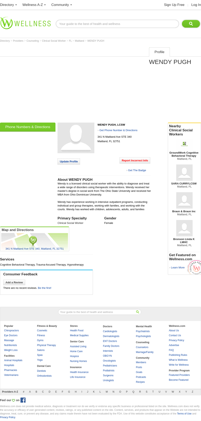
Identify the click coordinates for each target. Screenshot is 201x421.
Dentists (41, 371)
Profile (159, 52)
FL (70, 40)
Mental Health (144, 326)
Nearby (184, 130)
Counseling (33, 40)
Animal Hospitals (13, 360)
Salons (41, 350)
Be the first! (44, 287)
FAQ (171, 350)
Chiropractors (11, 330)
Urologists (108, 380)
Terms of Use (184, 413)
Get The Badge (137, 170)
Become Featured (178, 380)
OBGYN (107, 355)
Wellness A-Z (33, 5)
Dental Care (44, 366)
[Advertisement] (38, 83)
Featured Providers (179, 375)
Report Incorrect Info (135, 160)
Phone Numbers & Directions (27, 127)
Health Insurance (79, 372)
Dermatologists (111, 336)
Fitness (41, 335)
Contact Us (175, 335)
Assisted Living (78, 346)
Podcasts (141, 377)
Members (141, 362)
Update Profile (69, 161)
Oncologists (109, 360)
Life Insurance (77, 377)
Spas (40, 355)
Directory (7, 5)
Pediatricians (110, 365)
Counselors (142, 347)
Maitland (80, 40)
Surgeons (108, 375)
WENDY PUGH (95, 40)
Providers (18, 40)
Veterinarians (11, 375)
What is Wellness (178, 359)
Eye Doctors (10, 335)
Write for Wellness (179, 364)
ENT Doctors (110, 341)
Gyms (40, 340)
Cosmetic (42, 330)
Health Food (76, 330)
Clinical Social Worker (54, 40)
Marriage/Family (145, 352)
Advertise (174, 345)
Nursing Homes (78, 361)
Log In (196, 5)
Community (60, 5)
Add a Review (14, 282)
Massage (9, 340)
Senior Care (77, 341)
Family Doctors (111, 346)
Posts (139, 367)
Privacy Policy (176, 340)
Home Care (76, 351)
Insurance (76, 367)
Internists (108, 351)
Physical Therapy (46, 345)
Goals (139, 372)
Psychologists (143, 336)
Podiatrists (108, 370)
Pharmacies (10, 370)
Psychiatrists (143, 331)
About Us (174, 330)
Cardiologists (110, 331)
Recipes (140, 382)
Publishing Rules (178, 355)
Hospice (74, 356)
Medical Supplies (79, 335)
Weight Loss (11, 350)
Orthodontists (44, 375)
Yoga (40, 359)
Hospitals (9, 365)
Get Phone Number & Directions (118, 130)
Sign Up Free (174, 5)
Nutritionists (10, 345)
